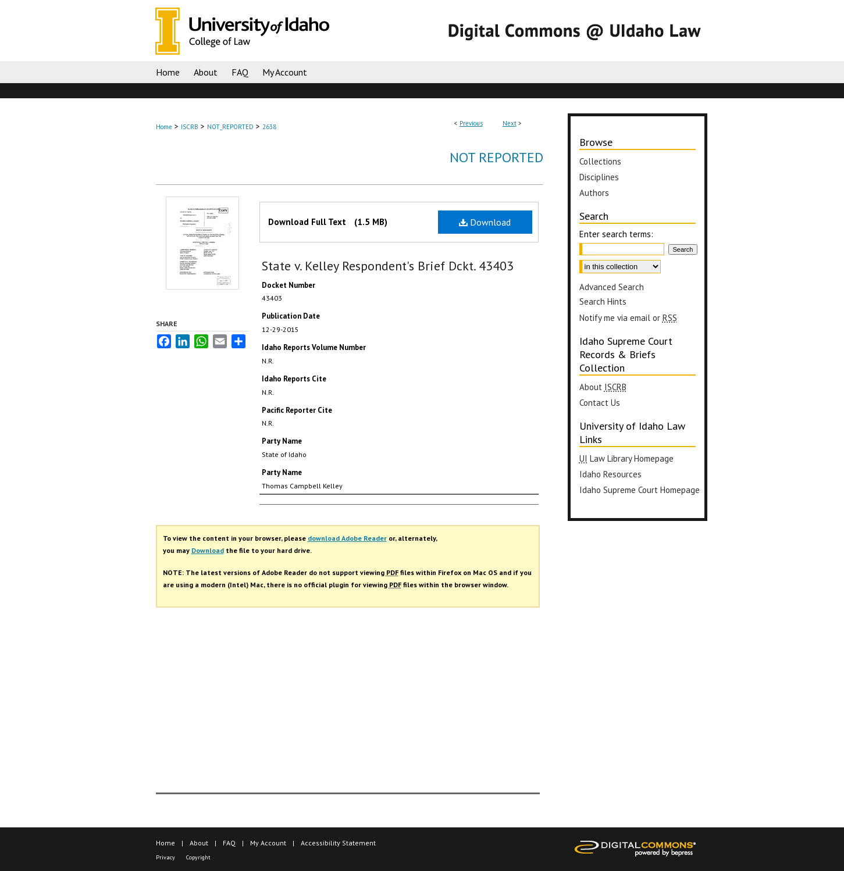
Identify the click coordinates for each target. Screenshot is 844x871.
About (602, 386)
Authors (594, 192)
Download (485, 222)
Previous (471, 123)
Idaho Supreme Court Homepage (639, 489)
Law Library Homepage (626, 458)
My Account (268, 842)
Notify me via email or (628, 317)
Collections (600, 161)
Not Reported (496, 157)
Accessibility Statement (338, 842)
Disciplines (599, 177)
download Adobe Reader (347, 538)
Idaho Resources (610, 474)
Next (510, 123)
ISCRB (189, 127)
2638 (269, 127)
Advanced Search (611, 286)
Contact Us (599, 402)
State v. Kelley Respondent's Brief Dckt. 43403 (388, 266)
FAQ (229, 842)
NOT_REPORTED (230, 127)
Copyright (198, 857)
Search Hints (602, 301)
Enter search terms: (616, 234)
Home (164, 127)
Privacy (165, 857)
